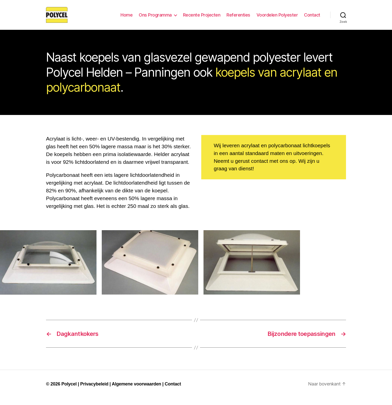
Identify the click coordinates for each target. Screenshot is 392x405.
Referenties (238, 18)
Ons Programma (155, 18)
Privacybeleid (94, 390)
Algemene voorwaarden (136, 390)
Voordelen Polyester (277, 18)
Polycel (68, 390)
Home (126, 18)
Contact (312, 18)
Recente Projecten (201, 18)
